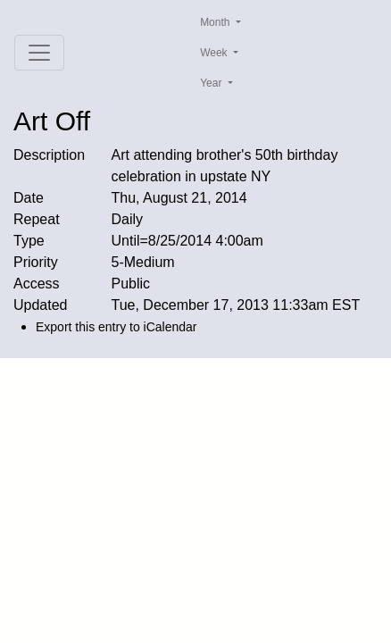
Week (215, 52)
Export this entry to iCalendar (116, 327)
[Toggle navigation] (39, 53)
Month (216, 22)
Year (212, 83)
